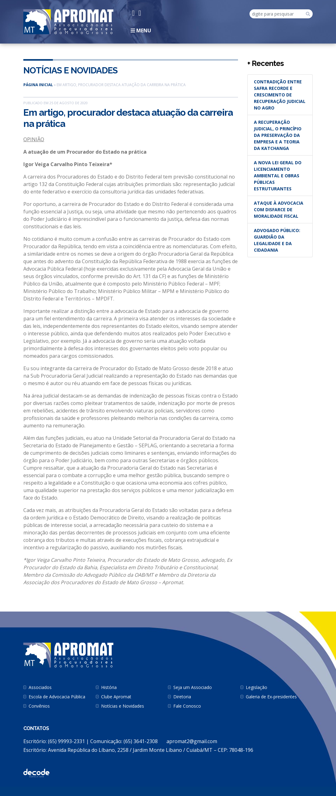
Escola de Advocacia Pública (57, 697)
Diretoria (182, 697)
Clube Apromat (116, 697)
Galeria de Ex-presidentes (271, 697)
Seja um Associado (192, 687)
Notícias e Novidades (70, 70)
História (109, 687)
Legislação (256, 687)
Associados (40, 687)
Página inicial (38, 84)
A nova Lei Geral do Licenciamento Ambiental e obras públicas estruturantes (277, 176)
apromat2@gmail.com (191, 741)
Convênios (39, 706)
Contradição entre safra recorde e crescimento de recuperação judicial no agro (280, 95)
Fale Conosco (187, 706)
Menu (141, 30)
